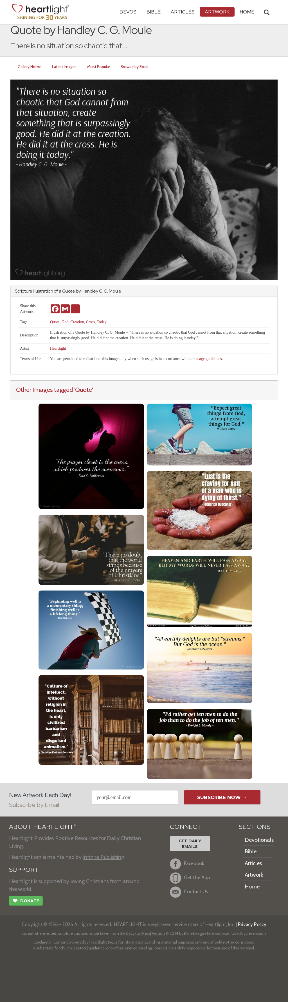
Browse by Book (134, 66)
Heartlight (58, 348)
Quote (55, 322)
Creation (77, 322)
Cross (90, 322)
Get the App (190, 878)
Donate (26, 901)
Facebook (187, 864)
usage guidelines (209, 359)
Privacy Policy (252, 924)
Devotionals (259, 839)
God (65, 322)
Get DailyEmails (190, 843)
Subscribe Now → (222, 797)
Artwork (217, 11)
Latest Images (64, 66)
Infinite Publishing (103, 857)
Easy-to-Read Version (145, 933)
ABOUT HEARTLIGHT (42, 827)
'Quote (83, 389)
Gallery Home (29, 66)
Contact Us (189, 892)
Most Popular (98, 66)
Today (102, 322)
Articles (183, 11)
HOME (247, 11)
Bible (154, 11)
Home (252, 886)
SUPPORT (24, 870)
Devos (128, 11)
